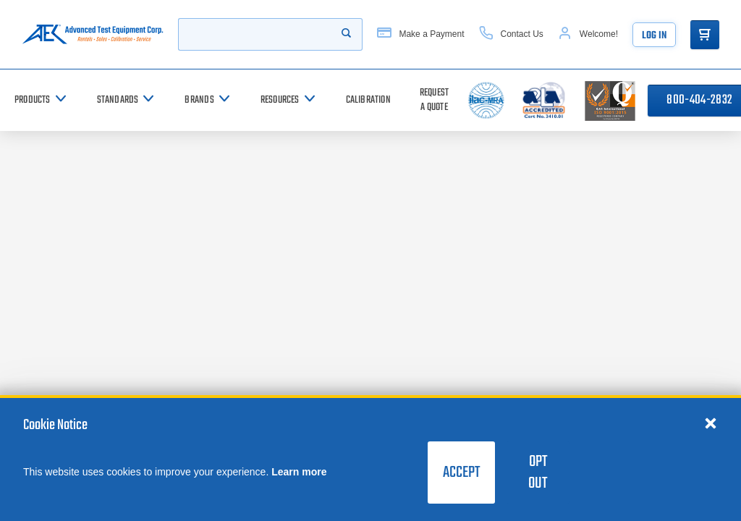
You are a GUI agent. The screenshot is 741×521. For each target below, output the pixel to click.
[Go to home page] (93, 34)
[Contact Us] (511, 34)
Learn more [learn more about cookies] (298, 472)
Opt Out (537, 472)
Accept (461, 472)
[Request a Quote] (434, 100)
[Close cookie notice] (710, 422)
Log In (654, 35)
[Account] (588, 34)
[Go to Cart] (704, 34)
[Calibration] (368, 100)
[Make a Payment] (420, 34)
